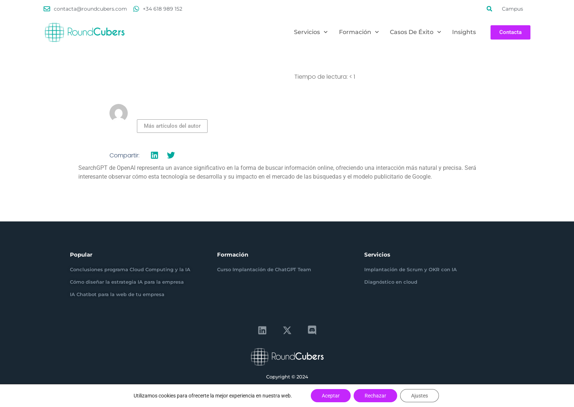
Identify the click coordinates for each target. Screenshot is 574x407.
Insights (464, 32)
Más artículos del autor (172, 126)
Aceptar (331, 396)
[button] (489, 9)
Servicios (311, 32)
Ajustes (419, 396)
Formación (359, 32)
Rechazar (375, 396)
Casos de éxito (415, 32)
